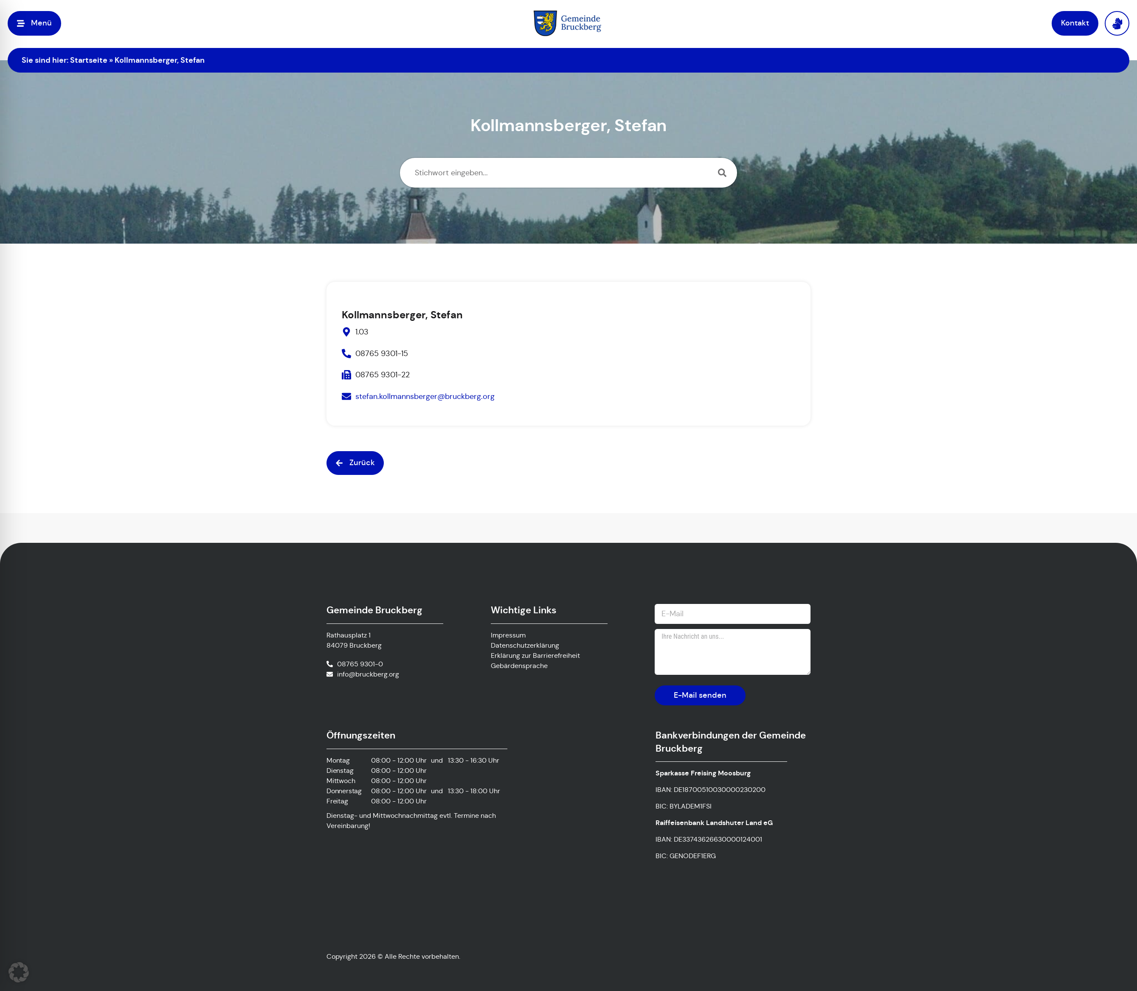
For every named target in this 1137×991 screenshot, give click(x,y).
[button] (355, 462)
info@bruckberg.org (368, 674)
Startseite (88, 60)
